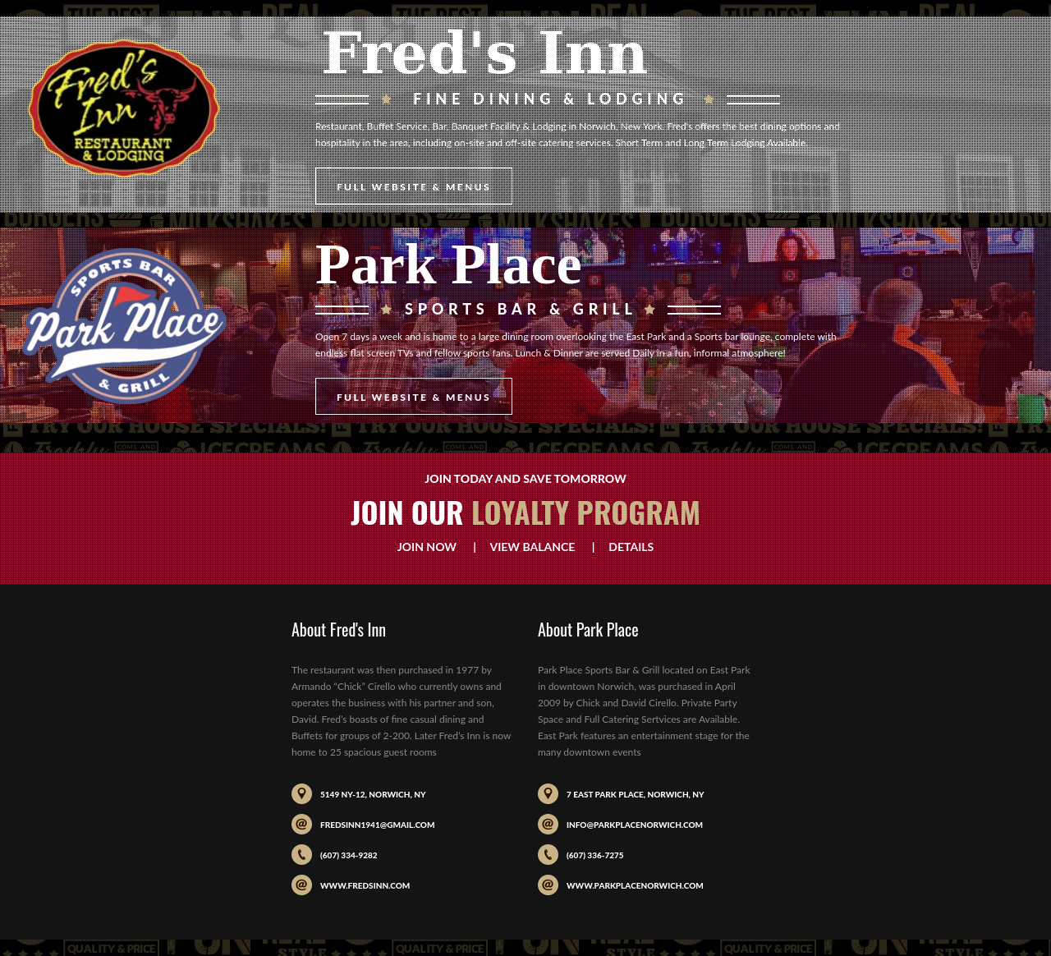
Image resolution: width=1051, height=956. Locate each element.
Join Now (433, 547)
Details (626, 547)
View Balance (532, 547)
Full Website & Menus (414, 187)
